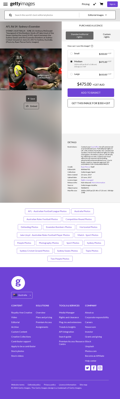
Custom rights (107, 35)
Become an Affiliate (94, 356)
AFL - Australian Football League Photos (47, 211)
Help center (90, 360)
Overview (40, 312)
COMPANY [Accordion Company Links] (91, 305)
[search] (11, 15)
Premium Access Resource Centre (71, 342)
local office (95, 147)
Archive (15, 327)
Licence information (67, 384)
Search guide (65, 336)
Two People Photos (60, 258)
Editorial (15, 322)
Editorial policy (34, 384)
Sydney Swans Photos (67, 250)
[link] (86, 182)
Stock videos (17, 356)
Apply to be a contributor (23, 346)
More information (98, 182)
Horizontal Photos (89, 227)
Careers (89, 322)
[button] (31, 69)
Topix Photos (92, 250)
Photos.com (91, 351)
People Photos (24, 242)
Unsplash (89, 346)
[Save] (31, 98)
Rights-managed (87, 180)
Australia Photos (82, 211)
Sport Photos (73, 242)
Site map (83, 384)
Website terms (17, 384)
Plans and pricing (44, 317)
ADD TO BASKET (91, 92)
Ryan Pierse (85, 167)
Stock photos (17, 351)
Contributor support (21, 341)
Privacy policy (50, 384)
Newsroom (90, 327)
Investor (89, 331)
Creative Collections (21, 336)
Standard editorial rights (79, 35)
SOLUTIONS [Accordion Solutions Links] (42, 305)
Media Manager (67, 312)
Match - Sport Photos (88, 235)
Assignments (42, 327)
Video (14, 317)
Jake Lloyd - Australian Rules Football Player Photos (45, 235)
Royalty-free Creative (21, 312)
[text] (46, 15)
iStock (88, 341)
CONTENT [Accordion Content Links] (16, 305)
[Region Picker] (21, 295)
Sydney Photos (94, 242)
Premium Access (44, 322)
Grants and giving (93, 336)
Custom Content (19, 331)
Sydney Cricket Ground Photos (35, 250)
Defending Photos (30, 227)
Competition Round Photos (79, 219)
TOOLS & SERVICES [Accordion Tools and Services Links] (69, 305)
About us (89, 312)
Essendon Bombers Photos (59, 227)
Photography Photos (49, 242)
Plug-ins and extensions (70, 322)
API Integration (66, 331)
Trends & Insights (67, 327)
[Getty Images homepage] (22, 4)
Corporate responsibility (97, 317)
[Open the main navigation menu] (5, 4)
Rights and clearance (69, 317)
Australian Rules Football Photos (42, 219)
